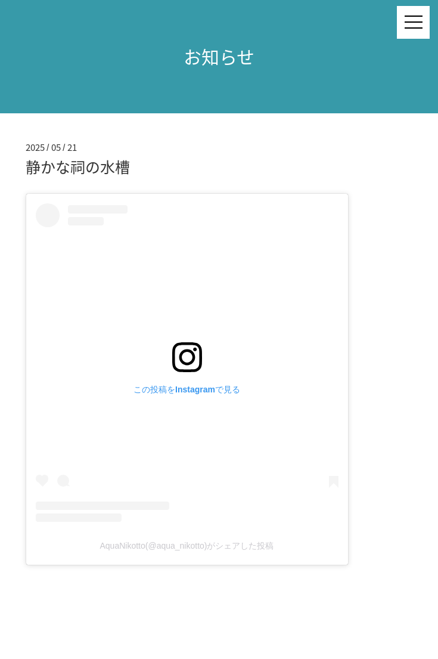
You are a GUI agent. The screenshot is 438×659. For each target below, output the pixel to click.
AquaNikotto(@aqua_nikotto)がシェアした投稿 (187, 545)
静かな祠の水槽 (78, 167)
